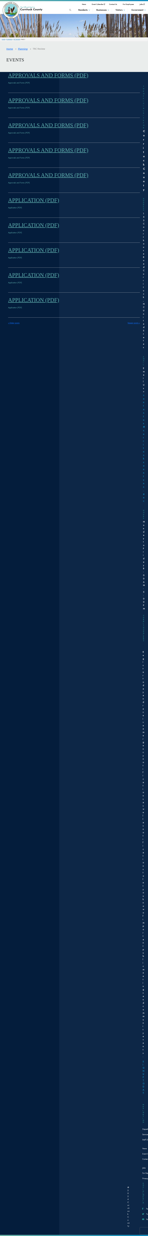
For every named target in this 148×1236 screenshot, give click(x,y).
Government (137, 9)
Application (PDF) (33, 200)
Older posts (14, 323)
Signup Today (144, 1077)
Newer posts (134, 323)
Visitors (119, 9)
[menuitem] (84, 4)
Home (3, 39)
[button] (70, 9)
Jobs (141, 4)
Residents (83, 9)
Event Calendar (97, 4)
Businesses (101, 9)
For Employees (128, 4)
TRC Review (17, 39)
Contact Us (113, 4)
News (84, 4)
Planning (9, 39)
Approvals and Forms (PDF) (48, 75)
